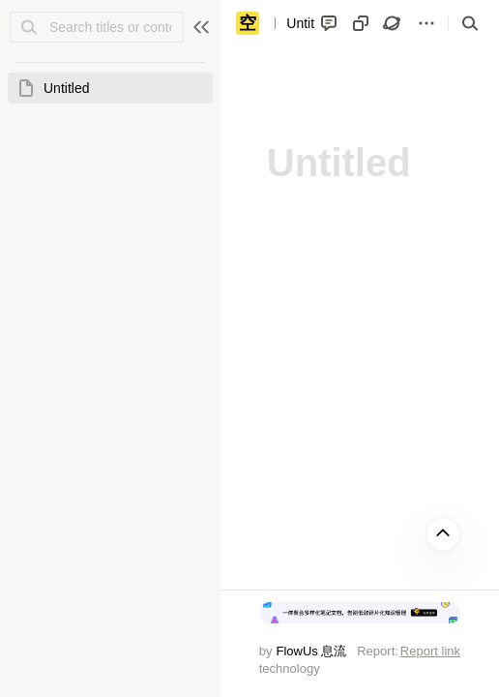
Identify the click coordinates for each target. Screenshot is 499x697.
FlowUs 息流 (311, 651)
